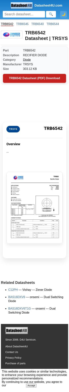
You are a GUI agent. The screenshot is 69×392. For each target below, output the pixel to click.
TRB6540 (37, 24)
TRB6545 (22, 24)
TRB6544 (53, 24)
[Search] (24, 14)
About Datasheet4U (16, 346)
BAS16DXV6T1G (19, 308)
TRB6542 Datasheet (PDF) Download (34, 78)
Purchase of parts (15, 363)
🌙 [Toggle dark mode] (63, 14)
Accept (31, 385)
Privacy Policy (13, 357)
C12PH (13, 289)
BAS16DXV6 (16, 297)
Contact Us (11, 352)
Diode (27, 59)
